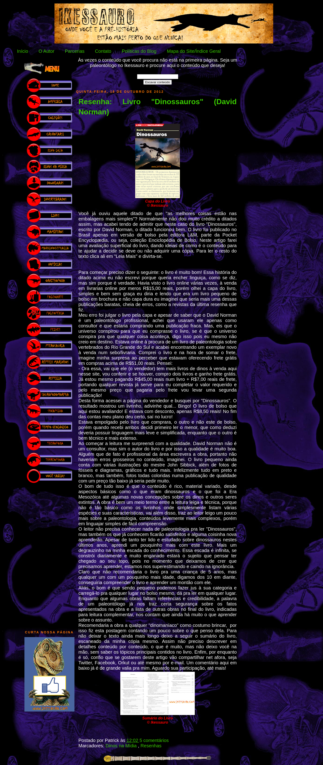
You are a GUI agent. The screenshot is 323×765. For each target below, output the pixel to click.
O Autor (46, 51)
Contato (103, 51)
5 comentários (154, 740)
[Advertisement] (49, 554)
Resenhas (151, 745)
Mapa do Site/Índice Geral (194, 51)
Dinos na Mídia (122, 745)
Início (22, 51)
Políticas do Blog (139, 51)
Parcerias (74, 51)
